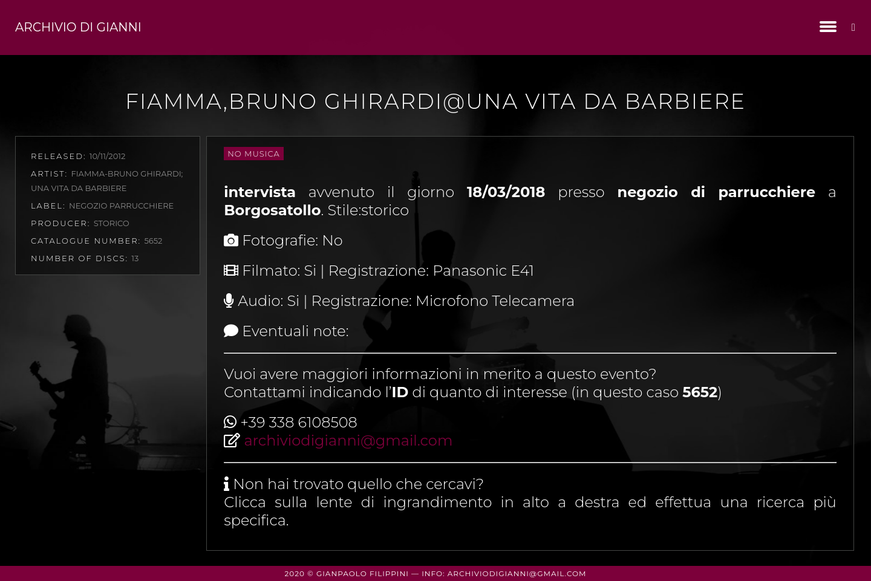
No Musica (253, 153)
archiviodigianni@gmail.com (348, 440)
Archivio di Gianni (78, 27)
